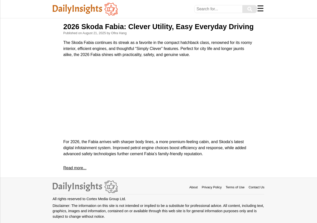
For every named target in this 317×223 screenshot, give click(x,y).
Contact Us (256, 187)
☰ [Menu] (260, 8)
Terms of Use (235, 187)
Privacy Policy (212, 187)
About (193, 187)
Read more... (74, 168)
